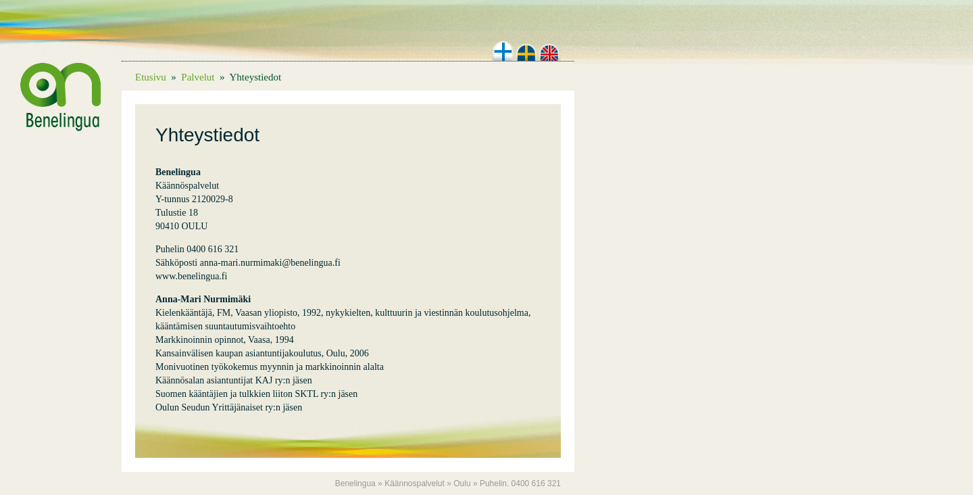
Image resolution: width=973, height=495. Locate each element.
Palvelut (197, 77)
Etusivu (150, 77)
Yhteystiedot (255, 77)
